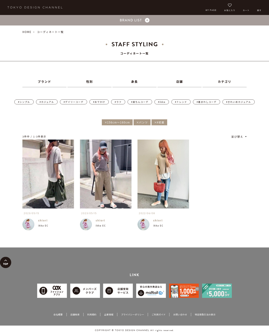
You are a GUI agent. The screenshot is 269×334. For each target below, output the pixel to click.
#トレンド (181, 101)
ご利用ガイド (159, 314)
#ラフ (118, 101)
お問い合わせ (180, 314)
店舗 (179, 81)
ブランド (44, 81)
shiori (43, 220)
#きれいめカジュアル (238, 101)
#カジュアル (47, 101)
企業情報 (108, 314)
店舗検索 (75, 314)
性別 (89, 81)
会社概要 (58, 314)
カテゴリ (224, 81)
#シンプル (24, 101)
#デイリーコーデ (74, 101)
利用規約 (91, 314)
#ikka (162, 101)
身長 (134, 81)
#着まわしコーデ (207, 101)
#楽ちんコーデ (140, 101)
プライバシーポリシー (132, 314)
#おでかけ (99, 101)
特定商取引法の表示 (205, 314)
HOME (26, 32)
